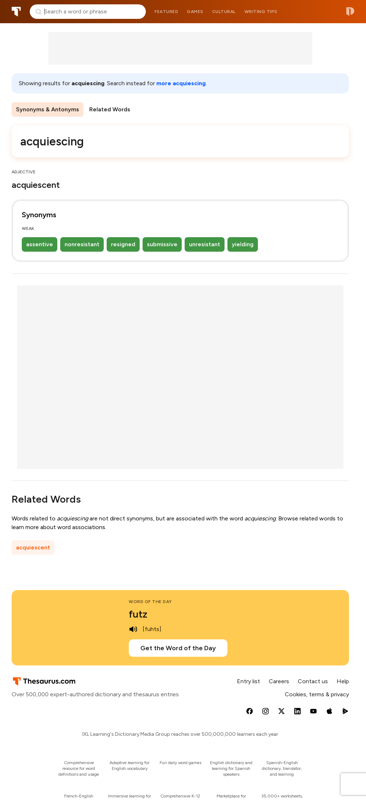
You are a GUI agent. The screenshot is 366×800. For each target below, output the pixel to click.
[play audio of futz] (133, 629)
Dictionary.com (350, 11)
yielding (243, 244)
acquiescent (33, 547)
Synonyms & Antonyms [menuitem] (47, 109)
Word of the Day (150, 601)
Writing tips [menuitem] (260, 11)
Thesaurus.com (16, 12)
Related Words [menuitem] (109, 109)
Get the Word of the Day (178, 648)
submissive (162, 244)
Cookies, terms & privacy (317, 694)
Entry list (248, 681)
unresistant (204, 244)
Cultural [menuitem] (224, 11)
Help (343, 681)
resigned (123, 244)
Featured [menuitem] (166, 11)
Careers (279, 681)
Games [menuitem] (195, 11)
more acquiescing (181, 83)
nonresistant (82, 244)
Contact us (313, 681)
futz (138, 614)
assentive (39, 244)
